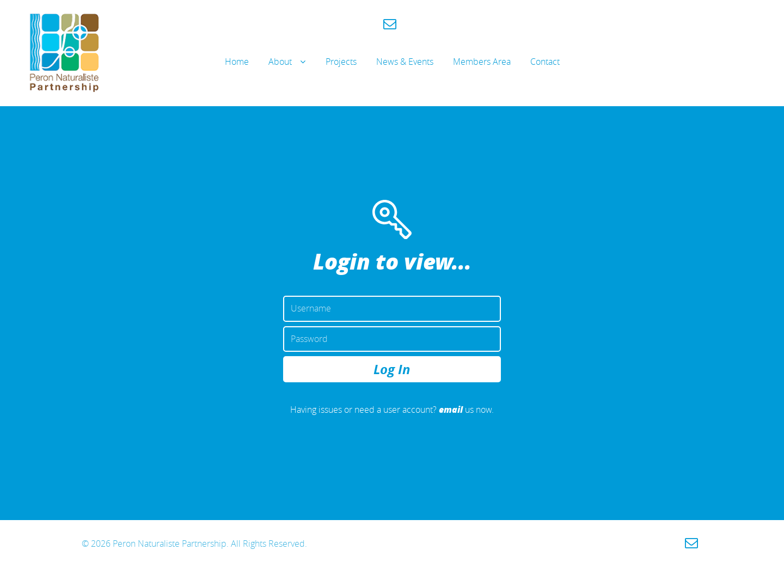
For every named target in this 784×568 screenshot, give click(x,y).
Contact (545, 62)
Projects (341, 62)
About (280, 62)
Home (237, 62)
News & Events (404, 62)
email (451, 409)
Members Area (482, 62)
